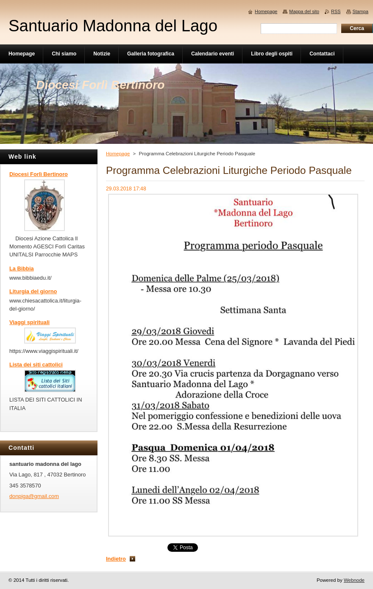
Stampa (360, 11)
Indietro (116, 559)
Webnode (354, 580)
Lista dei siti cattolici (36, 364)
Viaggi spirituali (29, 322)
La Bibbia (21, 268)
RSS (335, 11)
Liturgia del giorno (33, 291)
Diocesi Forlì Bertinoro (38, 174)
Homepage (118, 153)
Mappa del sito (304, 11)
